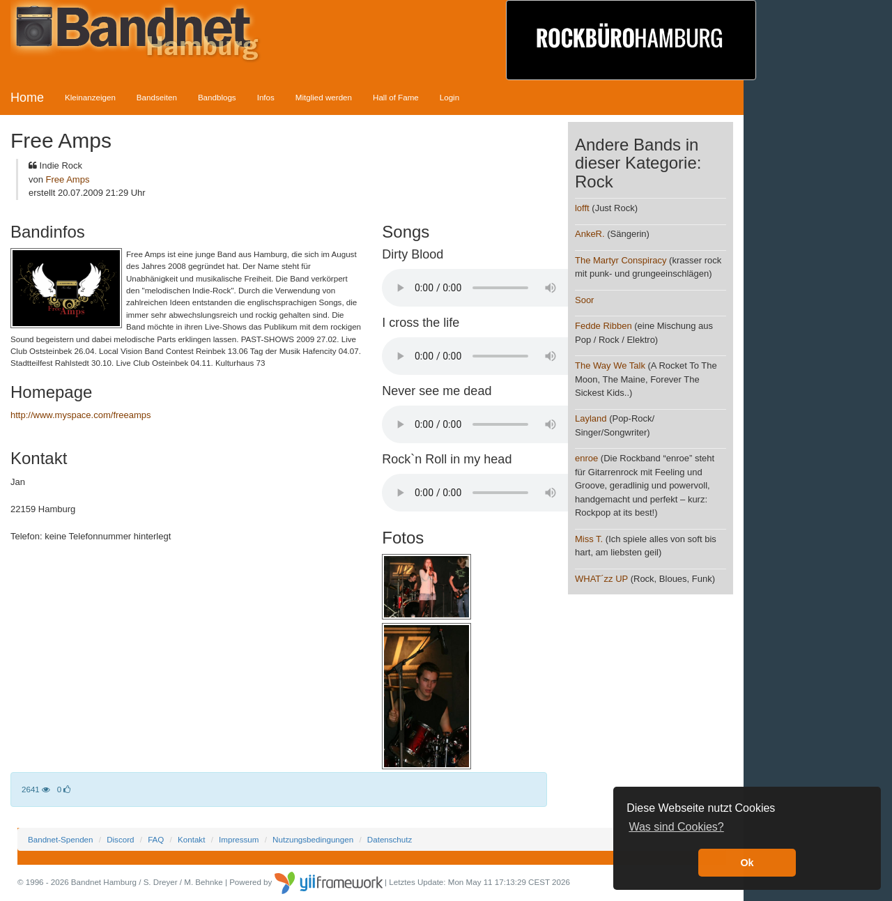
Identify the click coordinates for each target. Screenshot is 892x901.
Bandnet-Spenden (60, 839)
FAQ (156, 839)
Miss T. (589, 539)
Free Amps (68, 179)
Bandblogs (217, 97)
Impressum (239, 839)
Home (27, 98)
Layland (591, 418)
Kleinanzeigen (90, 97)
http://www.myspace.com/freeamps (80, 415)
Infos (266, 97)
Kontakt (191, 839)
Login (449, 97)
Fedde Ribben (603, 326)
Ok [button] (746, 862)
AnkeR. (590, 234)
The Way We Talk (610, 365)
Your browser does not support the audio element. (486, 288)
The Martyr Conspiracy (620, 260)
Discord (120, 839)
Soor (584, 300)
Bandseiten (157, 97)
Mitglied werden (323, 97)
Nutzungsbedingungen (312, 839)
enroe (586, 458)
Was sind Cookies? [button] (676, 827)
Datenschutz (389, 839)
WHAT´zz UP (601, 578)
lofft (582, 208)
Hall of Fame (396, 97)
